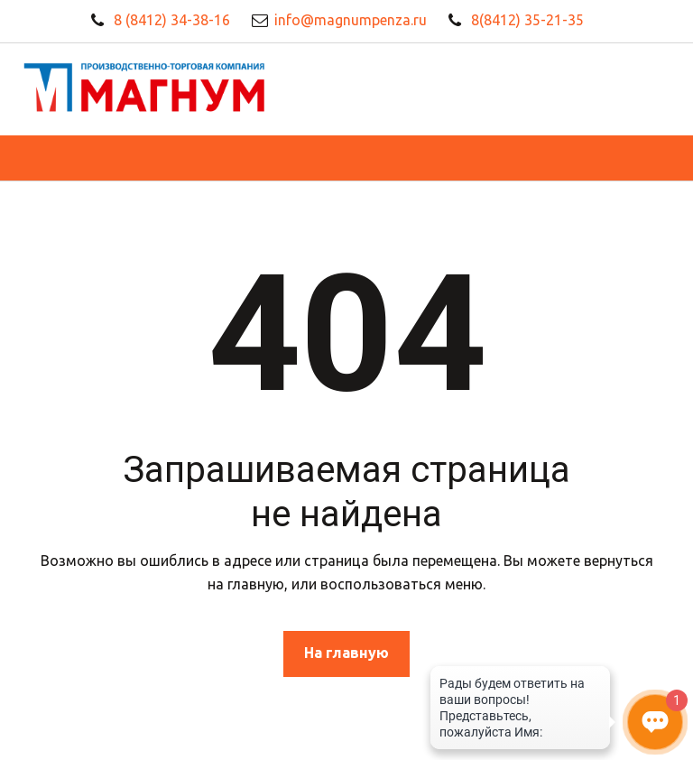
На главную (346, 652)
